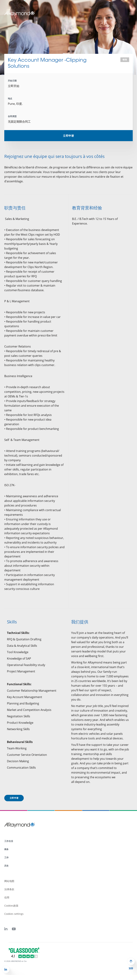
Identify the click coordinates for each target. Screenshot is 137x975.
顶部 (131, 968)
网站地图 (9, 881)
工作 (6, 857)
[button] (6, 969)
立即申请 (68, 135)
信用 (6, 897)
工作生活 (8, 841)
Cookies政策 (11, 905)
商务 (6, 849)
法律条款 (9, 889)
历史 (6, 865)
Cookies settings (14, 913)
